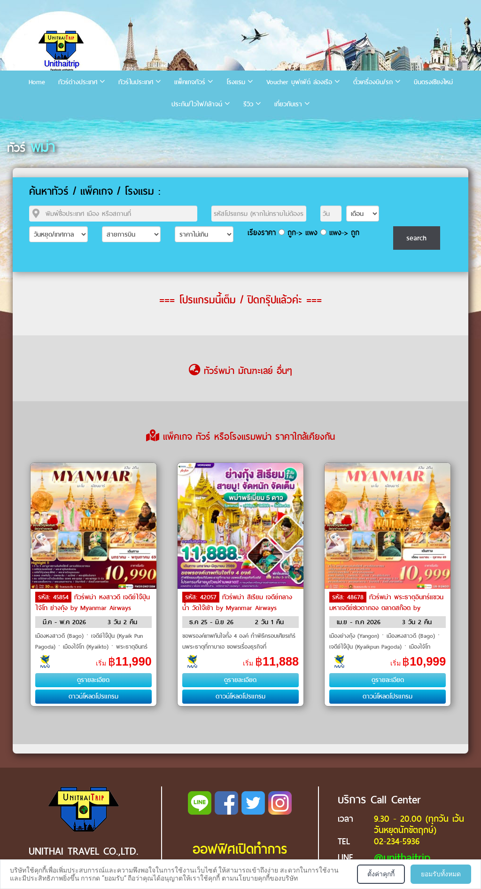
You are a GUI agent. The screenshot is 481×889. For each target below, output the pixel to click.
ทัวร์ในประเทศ (135, 82)
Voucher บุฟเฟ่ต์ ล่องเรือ (299, 82)
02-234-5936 (396, 841)
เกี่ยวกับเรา (288, 104)
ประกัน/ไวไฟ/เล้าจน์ (196, 104)
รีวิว (248, 104)
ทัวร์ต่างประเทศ (77, 82)
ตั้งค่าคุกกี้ (381, 874)
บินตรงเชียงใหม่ (433, 82)
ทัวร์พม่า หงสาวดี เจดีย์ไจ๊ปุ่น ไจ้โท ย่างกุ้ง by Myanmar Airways (92, 602)
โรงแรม (235, 82)
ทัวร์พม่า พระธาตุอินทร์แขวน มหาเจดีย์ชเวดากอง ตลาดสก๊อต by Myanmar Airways (386, 607)
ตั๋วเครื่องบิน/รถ (373, 82)
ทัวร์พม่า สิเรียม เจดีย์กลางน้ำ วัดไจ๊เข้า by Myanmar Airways (237, 602)
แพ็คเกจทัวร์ (189, 82)
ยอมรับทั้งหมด (441, 874)
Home (37, 82)
